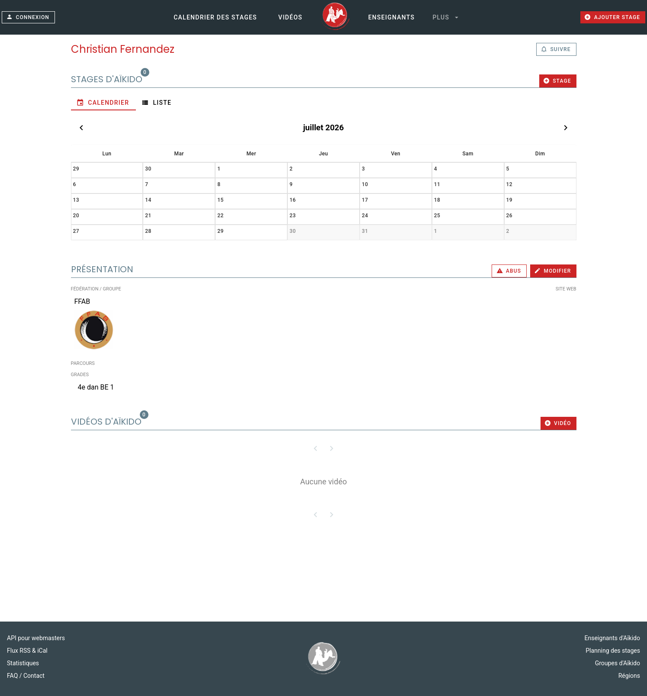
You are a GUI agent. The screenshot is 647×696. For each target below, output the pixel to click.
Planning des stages (613, 650)
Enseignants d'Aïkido (612, 638)
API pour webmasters (36, 638)
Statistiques (23, 663)
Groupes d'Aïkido (617, 663)
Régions (629, 675)
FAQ (13, 675)
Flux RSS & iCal (27, 650)
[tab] (103, 102)
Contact (34, 675)
